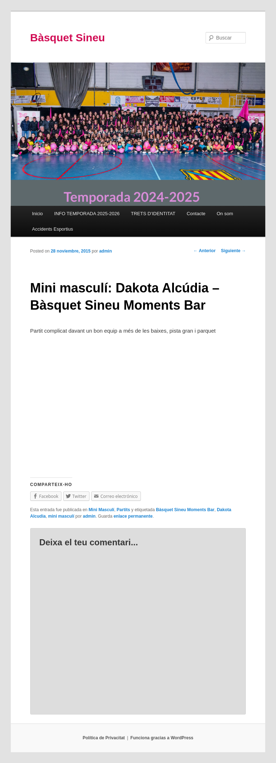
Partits (123, 509)
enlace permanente (133, 516)
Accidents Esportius (52, 229)
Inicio (37, 213)
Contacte (196, 213)
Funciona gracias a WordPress (161, 737)
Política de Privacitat (104, 737)
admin (105, 251)
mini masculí (61, 516)
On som (225, 213)
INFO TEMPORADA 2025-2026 (87, 213)
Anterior (204, 250)
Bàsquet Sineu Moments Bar (185, 509)
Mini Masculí (101, 509)
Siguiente (233, 250)
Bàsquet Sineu (67, 37)
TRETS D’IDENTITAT (153, 213)
